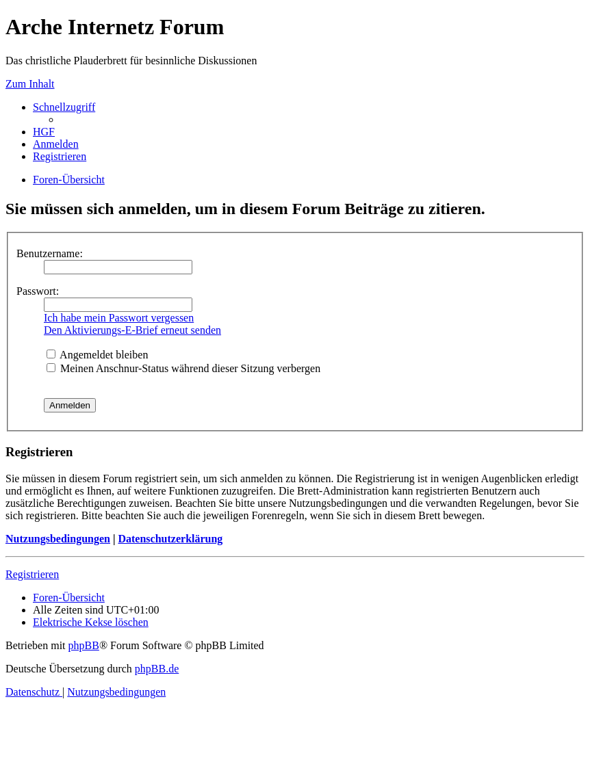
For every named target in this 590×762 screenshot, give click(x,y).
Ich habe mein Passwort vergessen (119, 318)
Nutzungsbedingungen (57, 538)
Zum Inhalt (30, 84)
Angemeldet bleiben (97, 354)
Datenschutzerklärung (170, 538)
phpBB (83, 645)
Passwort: (37, 291)
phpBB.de (157, 668)
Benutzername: (49, 253)
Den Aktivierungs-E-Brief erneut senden (132, 330)
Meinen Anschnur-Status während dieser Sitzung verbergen (183, 368)
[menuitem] (44, 131)
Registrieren (32, 574)
